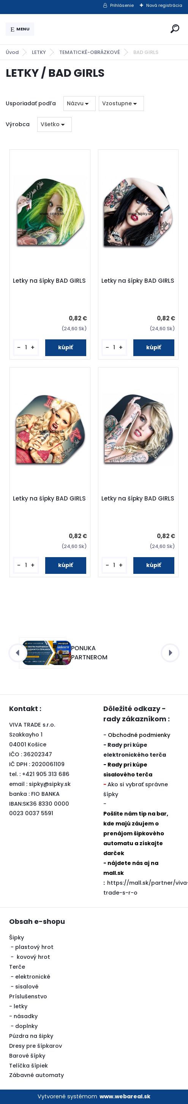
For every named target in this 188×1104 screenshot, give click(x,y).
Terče (17, 967)
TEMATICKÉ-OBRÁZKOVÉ (89, 52)
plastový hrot (34, 947)
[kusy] (26, 347)
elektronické (32, 976)
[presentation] (17, 652)
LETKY (39, 52)
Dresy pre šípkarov (35, 1046)
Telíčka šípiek (28, 1065)
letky (20, 1006)
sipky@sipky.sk (50, 784)
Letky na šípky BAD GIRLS (49, 281)
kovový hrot (33, 957)
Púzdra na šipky (31, 1036)
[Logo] (101, 29)
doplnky (26, 1026)
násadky (26, 1016)
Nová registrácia (164, 5)
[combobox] (79, 103)
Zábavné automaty (36, 1075)
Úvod (12, 52)
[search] (174, 28)
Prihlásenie (122, 5)
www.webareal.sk (125, 1096)
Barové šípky (27, 1056)
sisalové (26, 986)
